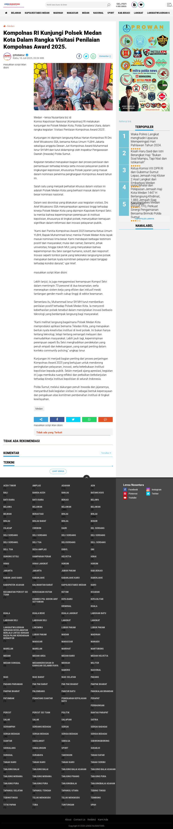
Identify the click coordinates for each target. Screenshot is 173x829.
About (68, 819)
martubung (97, 648)
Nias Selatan (68, 677)
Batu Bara (38, 499)
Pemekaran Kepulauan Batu (73, 699)
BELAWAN (16, 12)
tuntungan (67, 804)
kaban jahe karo (12, 577)
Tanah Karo (67, 762)
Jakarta (37, 570)
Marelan (37, 648)
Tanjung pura (11, 783)
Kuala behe (38, 613)
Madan (65, 634)
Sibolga (65, 740)
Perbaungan (97, 705)
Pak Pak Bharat (69, 684)
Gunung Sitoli (11, 556)
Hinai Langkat (40, 563)
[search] (78, 5)
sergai (65, 726)
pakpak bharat (99, 684)
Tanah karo (38, 762)
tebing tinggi (98, 790)
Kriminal (66, 606)
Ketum (65, 592)
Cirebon (36, 528)
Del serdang (97, 528)
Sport (110, 12)
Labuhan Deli (39, 620)
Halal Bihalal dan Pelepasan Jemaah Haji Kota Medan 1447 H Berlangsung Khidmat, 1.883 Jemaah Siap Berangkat (149, 190)
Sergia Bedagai (99, 733)
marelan (8, 648)
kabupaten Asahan (13, 584)
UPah (93, 804)
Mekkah (65, 662)
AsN (93, 485)
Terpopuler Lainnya (144, 219)
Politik (65, 712)
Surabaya (37, 755)
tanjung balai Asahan (73, 769)
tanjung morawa (12, 776)
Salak (35, 719)
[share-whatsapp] (93, 56)
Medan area (38, 655)
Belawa (7, 506)
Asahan (65, 485)
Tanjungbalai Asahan (103, 783)
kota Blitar (97, 599)
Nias (5, 677)
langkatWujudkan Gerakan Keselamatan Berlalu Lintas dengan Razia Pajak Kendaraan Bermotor (16, 633)
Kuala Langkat (69, 613)
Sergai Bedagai (40, 733)
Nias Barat (38, 677)
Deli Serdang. (10, 542)
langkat (138, 12)
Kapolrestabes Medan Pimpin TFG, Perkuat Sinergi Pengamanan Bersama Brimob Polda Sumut (148, 207)
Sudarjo (95, 748)
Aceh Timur (9, 485)
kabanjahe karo (70, 577)
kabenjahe (97, 577)
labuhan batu (98, 613)
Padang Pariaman (13, 684)
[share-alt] (41, 419)
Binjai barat (39, 521)
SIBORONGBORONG (100, 740)
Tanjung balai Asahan (103, 769)
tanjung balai (11, 769)
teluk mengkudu (41, 797)
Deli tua (36, 542)
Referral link (125, 121)
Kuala (6, 613)
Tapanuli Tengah (41, 790)
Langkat (95, 620)
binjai (64, 514)
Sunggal (8, 755)
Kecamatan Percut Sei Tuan (15, 593)
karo (93, 584)
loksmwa (37, 627)
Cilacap (7, 528)
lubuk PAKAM (98, 627)
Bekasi (65, 499)
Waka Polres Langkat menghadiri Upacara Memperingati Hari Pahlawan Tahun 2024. (148, 139)
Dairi (64, 528)
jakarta (8, 570)
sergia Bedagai (69, 733)
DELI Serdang (68, 535)
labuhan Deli (10, 620)
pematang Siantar (42, 698)
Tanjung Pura (40, 783)
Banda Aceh (38, 492)
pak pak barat (40, 684)
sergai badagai (99, 726)
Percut (7, 712)
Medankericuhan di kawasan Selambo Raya (45, 664)
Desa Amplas (39, 549)
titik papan (9, 804)
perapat (95, 698)
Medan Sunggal (12, 662)
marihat (66, 648)
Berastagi (38, 514)
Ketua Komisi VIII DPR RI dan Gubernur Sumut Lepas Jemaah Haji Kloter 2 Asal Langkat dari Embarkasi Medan (148, 175)
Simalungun (39, 748)
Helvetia (66, 556)
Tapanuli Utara (69, 790)
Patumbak (8, 698)
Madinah (58, 12)
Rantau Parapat (99, 712)
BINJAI (6, 521)
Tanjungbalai (69, 783)
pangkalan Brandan (102, 691)
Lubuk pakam (39, 634)
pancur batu (68, 691)
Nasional (98, 12)
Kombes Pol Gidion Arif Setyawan (45, 600)
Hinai (6, 563)
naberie (65, 670)
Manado (95, 641)
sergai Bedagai (11, 733)
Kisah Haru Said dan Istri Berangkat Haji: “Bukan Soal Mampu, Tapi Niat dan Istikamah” (147, 156)
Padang (95, 677)
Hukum (94, 563)
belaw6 (95, 499)
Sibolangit (38, 740)
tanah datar (98, 755)
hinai (93, 556)
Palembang (38, 691)
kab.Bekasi (124, 12)
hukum (65, 563)
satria (94, 719)
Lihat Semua (58, 471)
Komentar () (105, 56)
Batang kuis (97, 492)
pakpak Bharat (11, 691)
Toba (35, 804)
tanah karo (9, 762)
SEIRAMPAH (9, 726)
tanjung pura (98, 776)
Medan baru (68, 655)
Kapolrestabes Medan (37, 12)
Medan (85, 12)
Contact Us (79, 819)
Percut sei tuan (41, 712)
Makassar (72, 12)
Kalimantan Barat (42, 584)
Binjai (94, 514)
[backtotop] (86, 478)
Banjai (65, 492)
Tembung (96, 797)
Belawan (66, 506)
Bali (5, 492)
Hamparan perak (41, 556)
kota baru (66, 599)
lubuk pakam (68, 627)
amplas (36, 485)
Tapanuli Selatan (13, 790)
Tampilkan (106, 453)
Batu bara (9, 499)
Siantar (7, 740)
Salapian (66, 719)
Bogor (94, 521)
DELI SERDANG (98, 535)
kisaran (95, 592)
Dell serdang (98, 542)
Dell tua (8, 549)
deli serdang (10, 535)
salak (6, 719)
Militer (95, 662)
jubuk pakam (68, 570)
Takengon (66, 755)
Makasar (37, 641)
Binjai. (65, 521)
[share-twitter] (86, 56)
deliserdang (68, 542)
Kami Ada (103, 819)
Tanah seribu (98, 762)
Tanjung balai (40, 769)
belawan (37, 506)
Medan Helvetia (99, 655)
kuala (94, 606)
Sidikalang (9, 748)
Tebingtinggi (10, 797)
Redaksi (92, 819)
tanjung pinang (70, 776)
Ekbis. (64, 549)
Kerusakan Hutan (42, 592)
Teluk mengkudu (70, 797)
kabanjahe (38, 577)
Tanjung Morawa (42, 776)
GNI (92, 549)
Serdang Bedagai (41, 726)
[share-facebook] (79, 56)
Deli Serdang (39, 535)
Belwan (7, 514)
